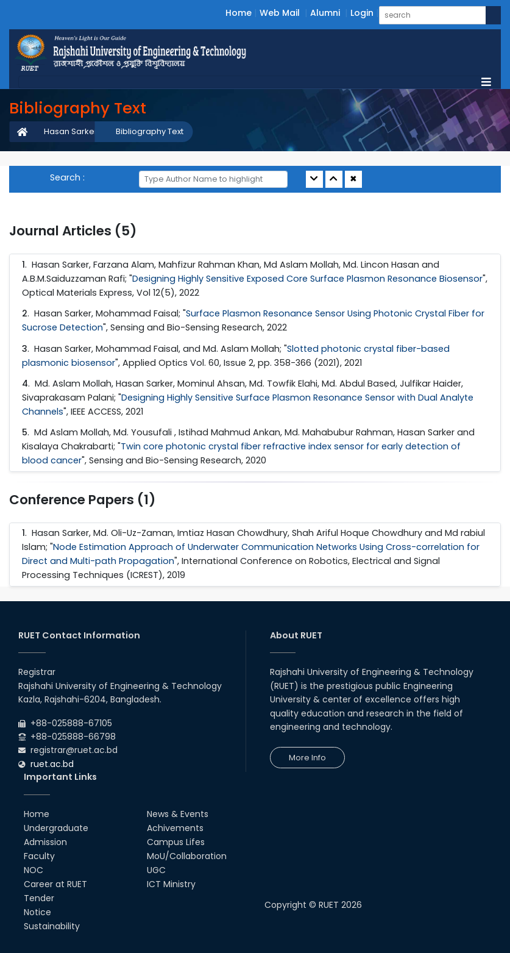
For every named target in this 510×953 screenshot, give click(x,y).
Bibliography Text (149, 131)
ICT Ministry (171, 884)
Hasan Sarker (70, 131)
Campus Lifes (176, 842)
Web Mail (280, 13)
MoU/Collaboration (187, 856)
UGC (156, 870)
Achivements (175, 828)
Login (362, 13)
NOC (33, 870)
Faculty (39, 856)
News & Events (177, 814)
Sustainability (52, 926)
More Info (307, 757)
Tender (39, 898)
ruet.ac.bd (52, 764)
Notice (37, 912)
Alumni (325, 13)
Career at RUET (55, 884)
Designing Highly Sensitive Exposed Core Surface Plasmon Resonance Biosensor (307, 279)
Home (238, 13)
